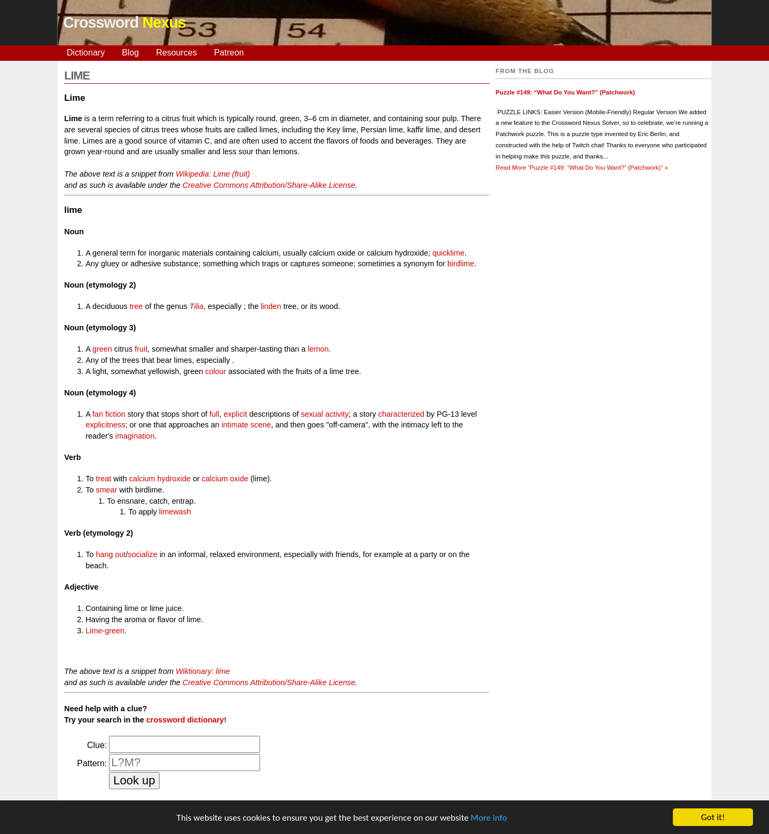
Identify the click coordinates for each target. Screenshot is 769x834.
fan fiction (108, 414)
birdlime (461, 263)
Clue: (97, 745)
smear (106, 490)
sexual (312, 414)
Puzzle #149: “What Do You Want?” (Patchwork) (565, 92)
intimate (235, 424)
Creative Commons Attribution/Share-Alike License (269, 185)
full (214, 414)
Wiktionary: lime (203, 671)
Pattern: (92, 763)
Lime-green (104, 630)
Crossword (124, 22)
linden (271, 306)
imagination (135, 436)
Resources (176, 52)
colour (215, 371)
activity (337, 414)
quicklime (449, 253)
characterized (401, 414)
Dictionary (86, 52)
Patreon (229, 52)
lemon (318, 349)
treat (103, 478)
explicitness (105, 424)
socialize (142, 554)
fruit (141, 349)
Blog (130, 52)
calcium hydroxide (160, 478)
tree (136, 306)
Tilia (196, 306)
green (102, 349)
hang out (110, 554)
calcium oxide (225, 478)
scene (260, 424)
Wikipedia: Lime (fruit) (213, 174)
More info (488, 818)
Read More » (582, 167)
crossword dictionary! (186, 720)
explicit (235, 414)
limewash (175, 511)
